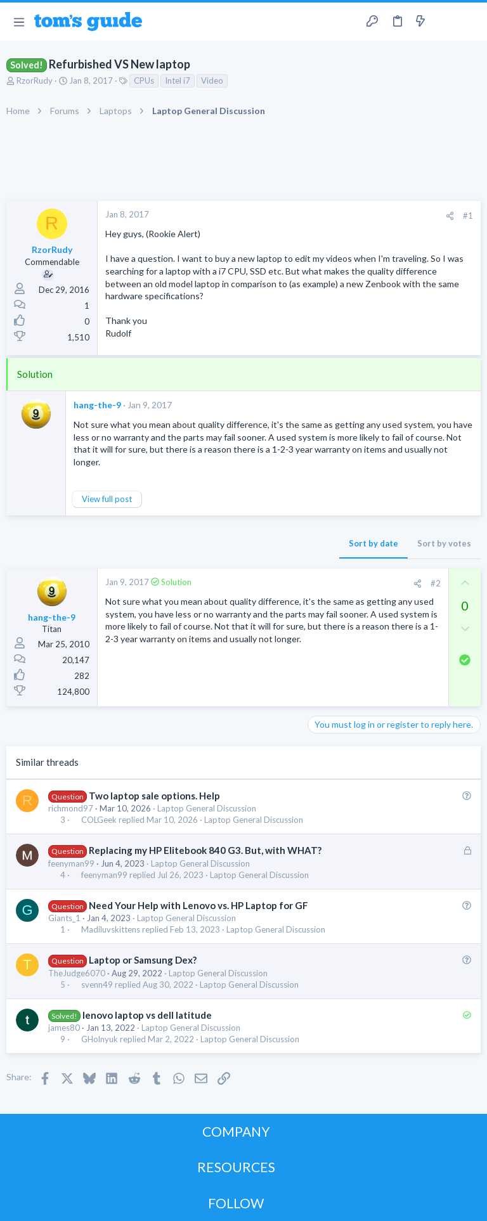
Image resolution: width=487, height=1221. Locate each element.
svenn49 (97, 985)
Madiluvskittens (110, 930)
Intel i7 (177, 80)
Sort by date (373, 543)
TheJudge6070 (76, 973)
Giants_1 (64, 918)
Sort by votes (444, 543)
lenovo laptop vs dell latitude (147, 1015)
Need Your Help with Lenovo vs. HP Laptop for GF (198, 905)
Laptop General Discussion (206, 808)
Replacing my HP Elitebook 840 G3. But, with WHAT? (205, 850)
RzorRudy (34, 80)
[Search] (470, 22)
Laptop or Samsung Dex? (143, 960)
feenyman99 (71, 863)
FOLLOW (236, 1203)
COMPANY (236, 1131)
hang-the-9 (97, 404)
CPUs (144, 80)
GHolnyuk (99, 1039)
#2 (436, 583)
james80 (64, 1028)
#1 (468, 215)
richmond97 (70, 808)
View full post (107, 499)
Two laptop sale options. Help (154, 795)
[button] (18, 21)
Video (212, 80)
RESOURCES (236, 1167)
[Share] (449, 216)
